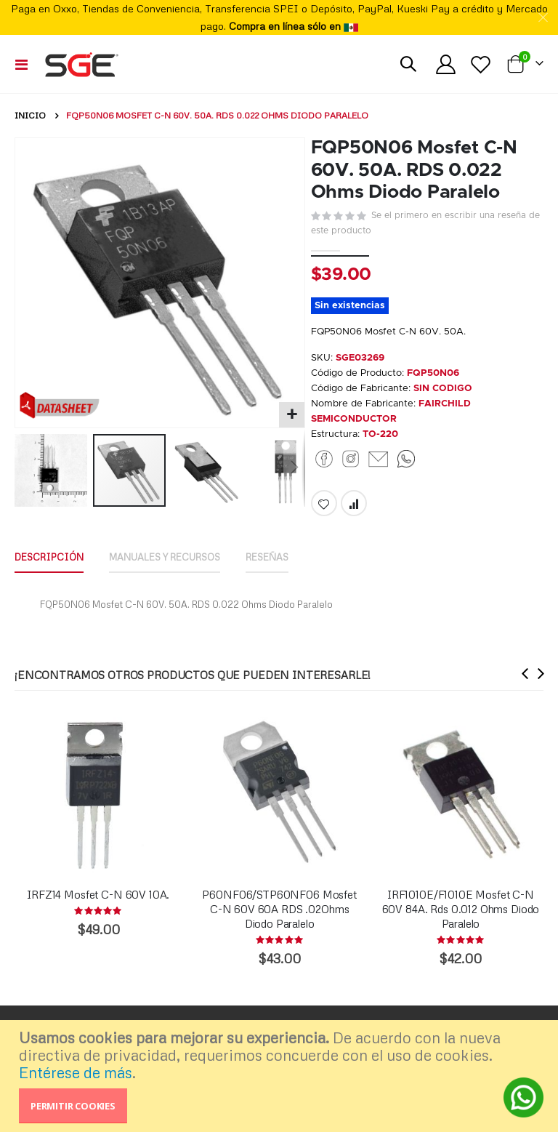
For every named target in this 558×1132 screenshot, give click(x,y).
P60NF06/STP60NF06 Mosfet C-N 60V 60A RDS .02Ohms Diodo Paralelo (279, 933)
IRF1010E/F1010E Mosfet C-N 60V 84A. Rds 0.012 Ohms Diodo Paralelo (461, 933)
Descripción (53, 579)
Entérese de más (75, 1072)
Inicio (30, 115)
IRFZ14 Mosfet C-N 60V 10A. (98, 918)
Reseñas (292, 579)
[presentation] (525, 698)
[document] (281, 1076)
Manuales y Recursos (179, 579)
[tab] (53, 580)
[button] (291, 414)
